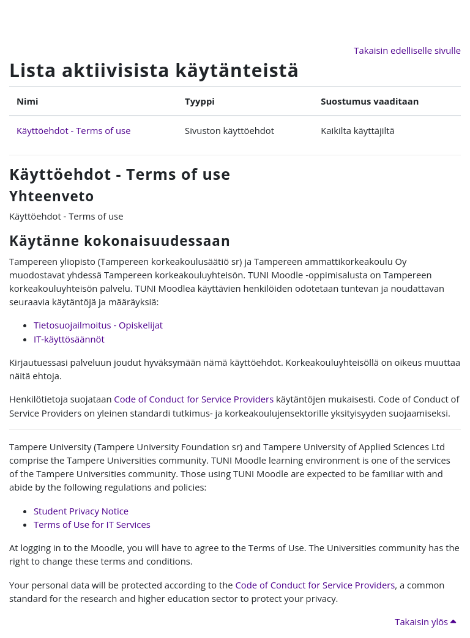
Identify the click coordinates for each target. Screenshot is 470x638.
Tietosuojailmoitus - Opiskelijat (98, 325)
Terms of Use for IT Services (92, 524)
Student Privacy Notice (81, 511)
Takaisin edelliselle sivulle (407, 50)
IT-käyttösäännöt (69, 339)
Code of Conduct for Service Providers (194, 399)
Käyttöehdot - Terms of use (73, 130)
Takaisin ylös (425, 621)
